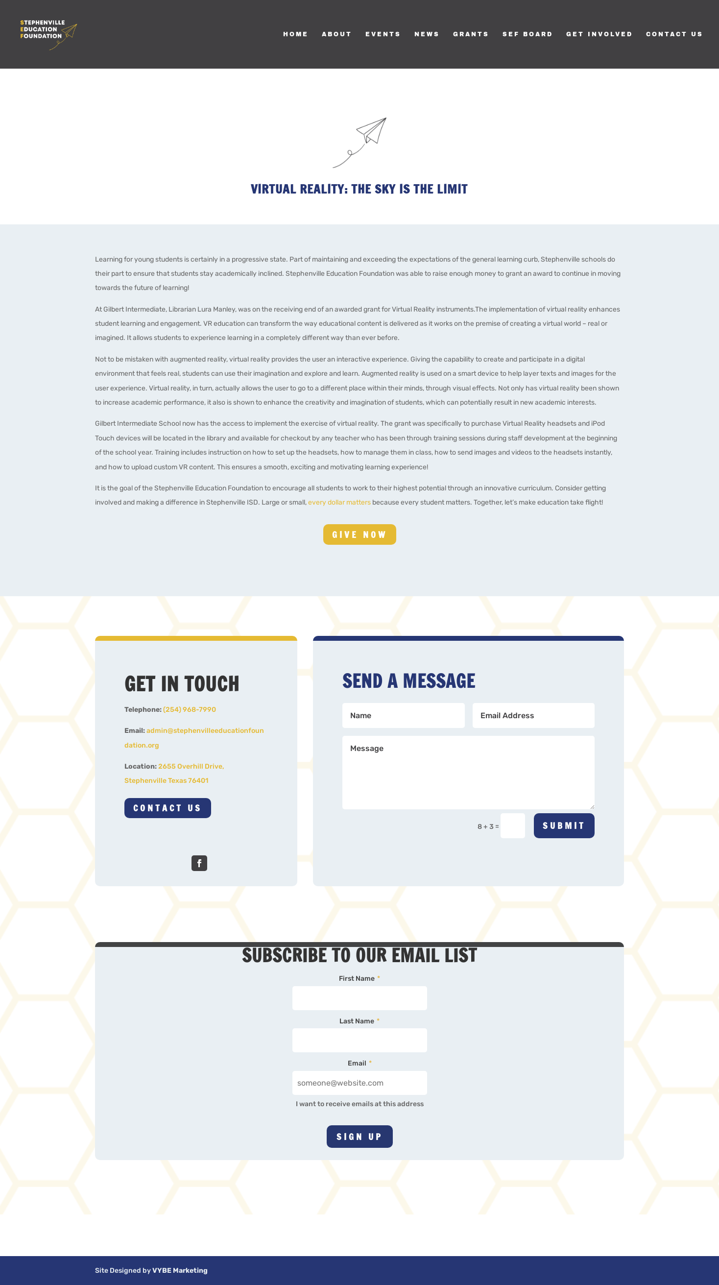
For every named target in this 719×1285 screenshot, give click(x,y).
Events (383, 34)
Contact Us (674, 34)
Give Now (359, 534)
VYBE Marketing (180, 1270)
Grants (471, 34)
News (427, 34)
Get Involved (599, 34)
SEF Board (528, 34)
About (337, 34)
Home (296, 34)
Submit (564, 825)
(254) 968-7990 (189, 709)
